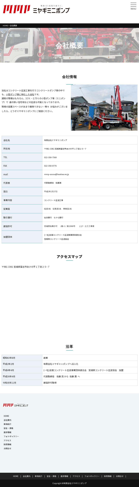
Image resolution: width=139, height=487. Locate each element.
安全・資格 (8, 428)
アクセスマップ (69, 256)
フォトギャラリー (11, 436)
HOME (5, 25)
